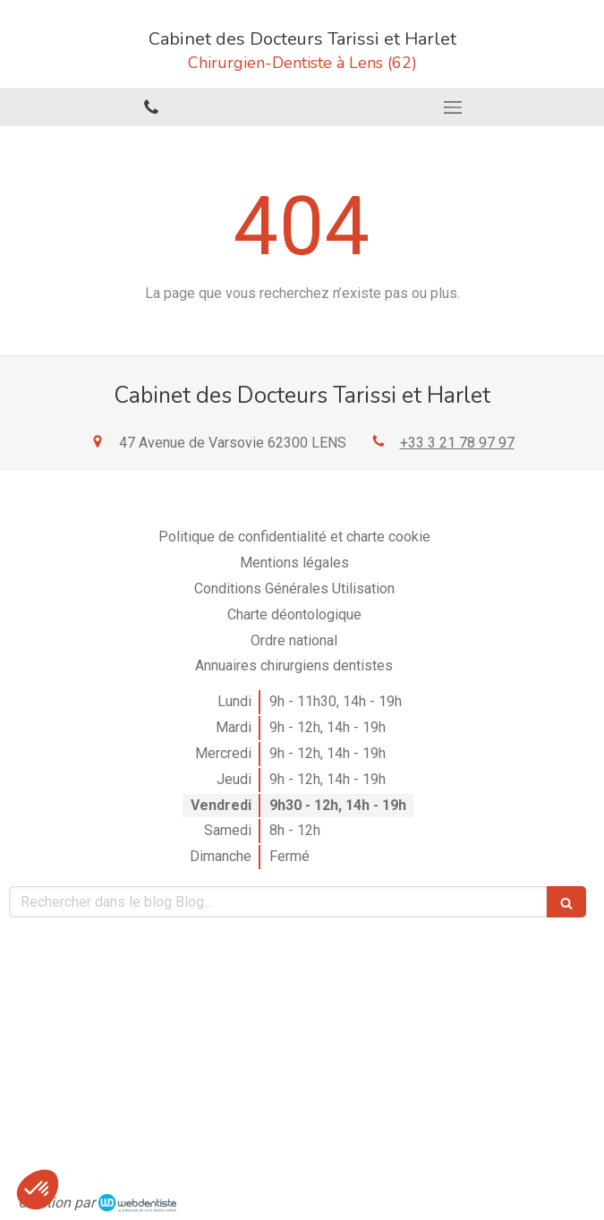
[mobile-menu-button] (453, 107)
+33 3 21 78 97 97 (457, 442)
